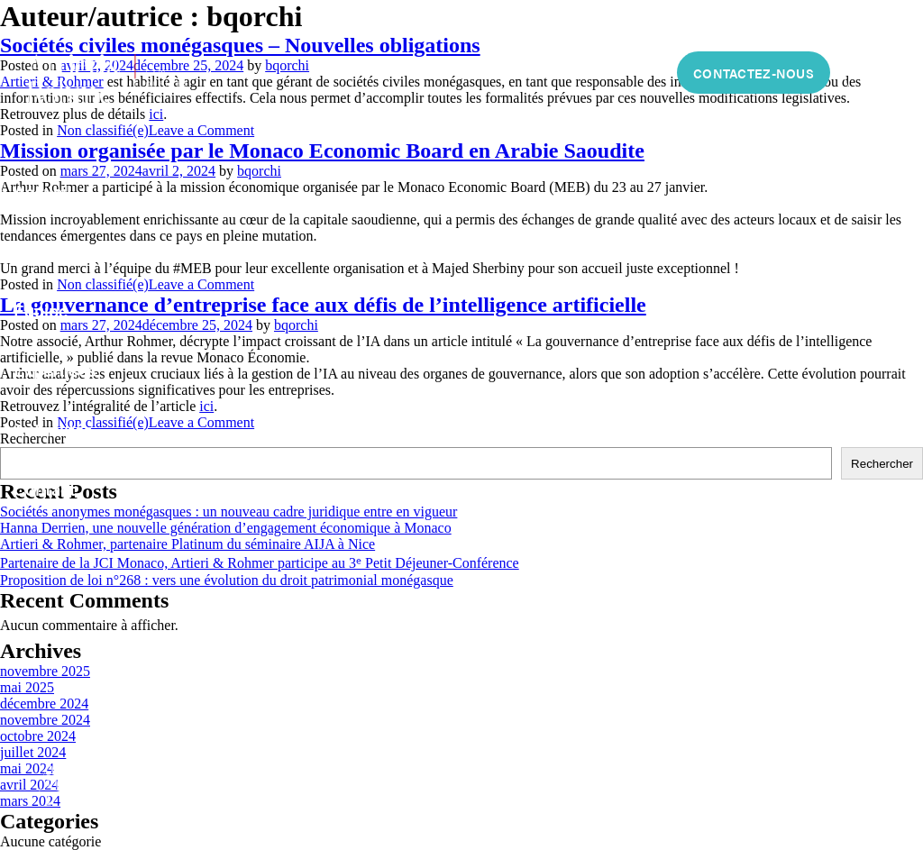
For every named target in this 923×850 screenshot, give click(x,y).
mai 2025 (27, 687)
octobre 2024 (38, 736)
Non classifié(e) (103, 130)
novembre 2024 (45, 719)
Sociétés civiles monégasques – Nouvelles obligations (240, 45)
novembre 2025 (45, 671)
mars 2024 (30, 801)
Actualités (53, 429)
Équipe (41, 310)
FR (865, 73)
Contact (45, 489)
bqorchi (287, 65)
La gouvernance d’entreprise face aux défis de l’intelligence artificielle (323, 304)
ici (156, 114)
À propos (49, 251)
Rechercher (882, 464)
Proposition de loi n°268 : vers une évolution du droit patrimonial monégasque (226, 580)
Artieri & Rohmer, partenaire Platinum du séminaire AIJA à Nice (187, 544)
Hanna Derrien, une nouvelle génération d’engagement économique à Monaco (226, 527)
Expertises (55, 370)
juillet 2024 (33, 752)
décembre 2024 (44, 703)
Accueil (42, 191)
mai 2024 (27, 768)
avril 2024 (29, 784)
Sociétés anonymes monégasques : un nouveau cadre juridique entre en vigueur (228, 511)
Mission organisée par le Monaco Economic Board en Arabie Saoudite (322, 150)
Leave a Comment (201, 130)
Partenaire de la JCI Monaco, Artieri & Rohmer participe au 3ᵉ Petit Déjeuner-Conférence (259, 563)
